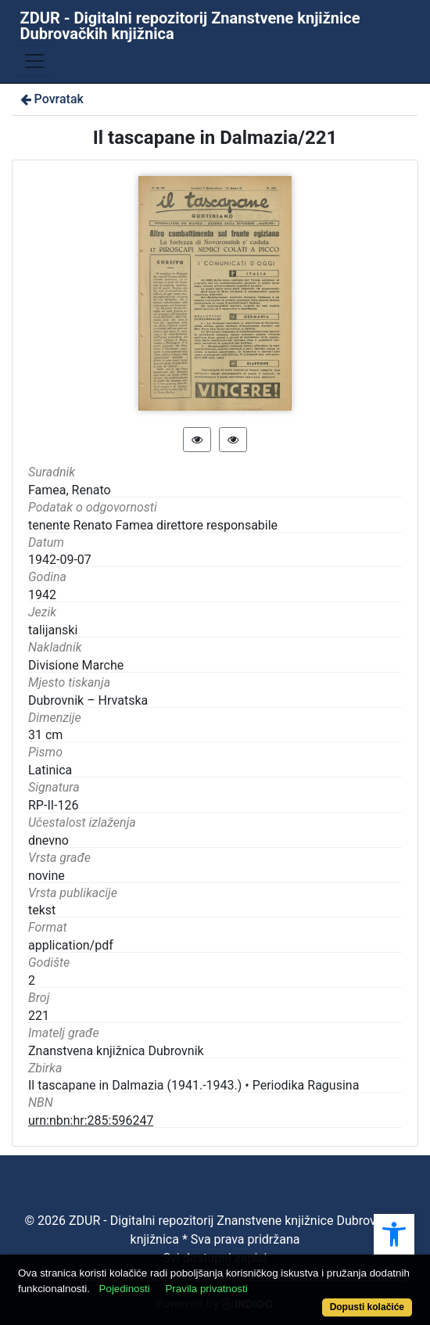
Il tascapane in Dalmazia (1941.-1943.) (135, 1085)
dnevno (48, 840)
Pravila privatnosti (206, 1288)
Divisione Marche (76, 665)
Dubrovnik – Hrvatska (88, 700)
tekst (42, 910)
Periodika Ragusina (306, 1085)
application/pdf (70, 945)
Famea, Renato (69, 490)
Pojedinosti (124, 1288)
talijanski (52, 630)
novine (46, 875)
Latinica (50, 770)
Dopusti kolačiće (367, 1307)
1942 (42, 594)
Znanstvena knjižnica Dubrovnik (116, 1050)
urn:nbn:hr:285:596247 (90, 1120)
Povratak (51, 99)
